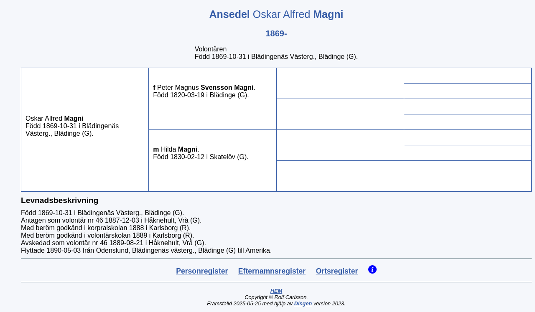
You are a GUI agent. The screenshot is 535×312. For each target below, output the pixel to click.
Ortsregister (337, 271)
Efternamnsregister (272, 271)
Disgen (303, 303)
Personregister (202, 271)
